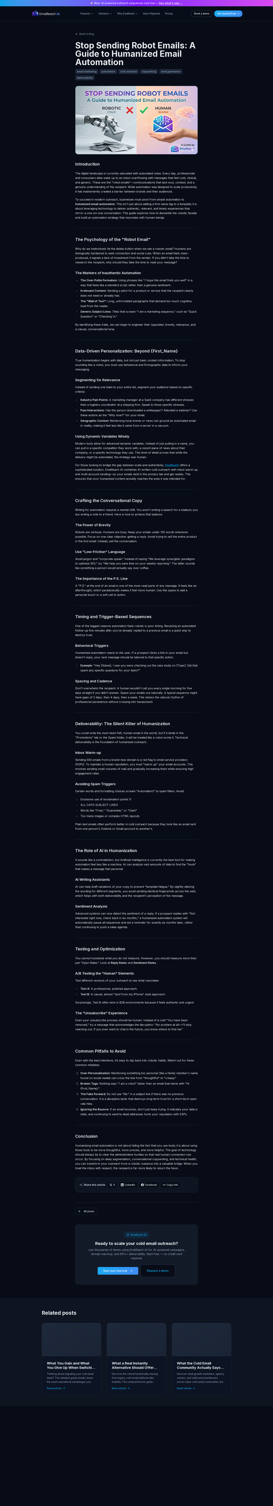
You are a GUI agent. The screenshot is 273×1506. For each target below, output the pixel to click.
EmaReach (172, 465)
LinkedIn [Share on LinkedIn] (128, 1184)
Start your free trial (118, 1270)
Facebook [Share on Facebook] (149, 1184)
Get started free (228, 13)
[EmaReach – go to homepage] (46, 13)
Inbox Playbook (151, 13)
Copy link (170, 1184)
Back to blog (84, 33)
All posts (86, 1211)
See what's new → (171, 3)
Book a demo (201, 13)
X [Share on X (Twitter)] (112, 1184)
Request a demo (158, 1270)
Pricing (169, 13)
